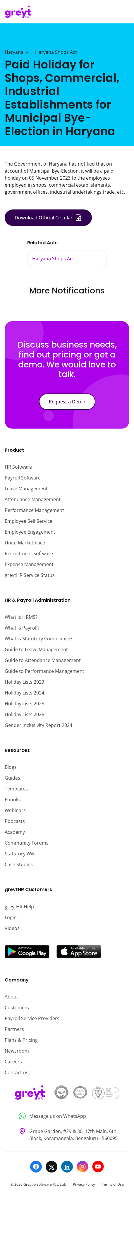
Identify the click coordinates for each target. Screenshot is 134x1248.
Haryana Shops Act (56, 52)
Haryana (14, 52)
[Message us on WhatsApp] (67, 1116)
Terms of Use (113, 1184)
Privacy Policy (84, 1184)
